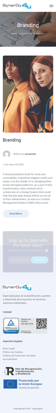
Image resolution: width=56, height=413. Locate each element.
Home (14, 33)
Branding (12, 140)
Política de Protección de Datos (19, 355)
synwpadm (30, 154)
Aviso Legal (9, 348)
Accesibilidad (10, 359)
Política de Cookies (13, 352)
